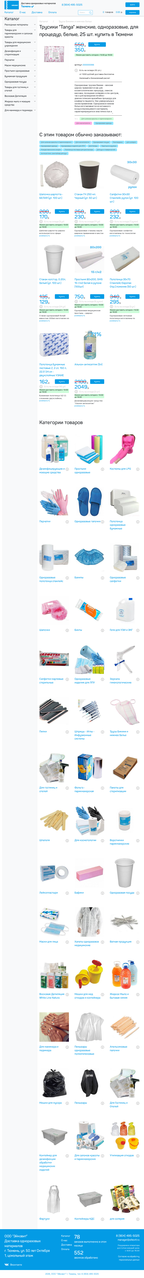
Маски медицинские (15, 65)
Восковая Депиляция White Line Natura (51, 996)
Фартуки (44, 1218)
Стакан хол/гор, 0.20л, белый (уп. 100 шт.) (52, 281)
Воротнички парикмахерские (119, 842)
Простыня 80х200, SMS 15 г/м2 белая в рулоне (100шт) (89, 283)
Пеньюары (81, 1102)
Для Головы (93, 146)
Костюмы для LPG (120, 468)
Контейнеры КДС (84, 1218)
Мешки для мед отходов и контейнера (87, 996)
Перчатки (9, 60)
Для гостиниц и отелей (48, 789)
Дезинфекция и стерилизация (13, 53)
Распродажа (117, 142)
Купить (97, 44)
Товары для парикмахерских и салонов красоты (18, 33)
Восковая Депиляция (15, 96)
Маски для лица (48, 941)
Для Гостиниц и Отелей (119, 1104)
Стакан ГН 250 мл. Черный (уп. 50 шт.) (86, 196)
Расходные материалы (16, 24)
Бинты (78, 630)
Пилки (43, 731)
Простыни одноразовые (17, 71)
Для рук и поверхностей (106, 150)
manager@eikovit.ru (129, 1239)
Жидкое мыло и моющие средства (17, 103)
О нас (23, 12)
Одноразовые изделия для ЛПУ (73, 146)
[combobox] (85, 12)
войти (132, 5)
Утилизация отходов (122, 1155)
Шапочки (44, 630)
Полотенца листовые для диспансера (79, 150)
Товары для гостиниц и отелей (16, 89)
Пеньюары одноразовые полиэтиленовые (84, 1050)
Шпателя (44, 840)
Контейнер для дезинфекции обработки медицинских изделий (48, 1162)
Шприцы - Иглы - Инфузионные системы (84, 735)
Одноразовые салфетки (118, 579)
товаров (114, 12)
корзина (132, 12)
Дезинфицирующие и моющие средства (52, 470)
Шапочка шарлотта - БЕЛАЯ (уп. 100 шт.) (51, 196)
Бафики (79, 892)
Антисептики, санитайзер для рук (54, 153)
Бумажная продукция (16, 76)
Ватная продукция (120, 941)
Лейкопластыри (48, 892)
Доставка (37, 12)
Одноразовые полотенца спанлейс (51, 579)
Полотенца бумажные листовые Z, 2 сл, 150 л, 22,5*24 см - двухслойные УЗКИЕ (53, 370)
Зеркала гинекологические (120, 680)
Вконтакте (13, 1264)
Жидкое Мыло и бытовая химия (119, 996)
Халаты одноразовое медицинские (87, 943)
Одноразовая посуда (15, 81)
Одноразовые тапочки (87, 521)
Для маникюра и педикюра (18, 110)
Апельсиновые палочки (118, 1048)
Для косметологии (82, 142)
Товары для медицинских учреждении (18, 44)
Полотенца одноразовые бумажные (118, 525)
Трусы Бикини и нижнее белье (119, 733)
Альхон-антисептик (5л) (88, 364)
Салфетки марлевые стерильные (51, 680)
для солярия (131, 142)
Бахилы (79, 577)
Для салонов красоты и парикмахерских (56, 142)
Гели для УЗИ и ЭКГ (121, 630)
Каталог (9, 12)
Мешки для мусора (50, 1102)
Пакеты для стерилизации (118, 789)
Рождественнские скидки (51, 150)
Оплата (52, 12)
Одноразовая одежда (49, 146)
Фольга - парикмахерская (84, 789)
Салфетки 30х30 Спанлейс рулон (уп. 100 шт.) (124, 198)
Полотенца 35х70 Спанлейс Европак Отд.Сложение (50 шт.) (123, 283)
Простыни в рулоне (109, 146)
